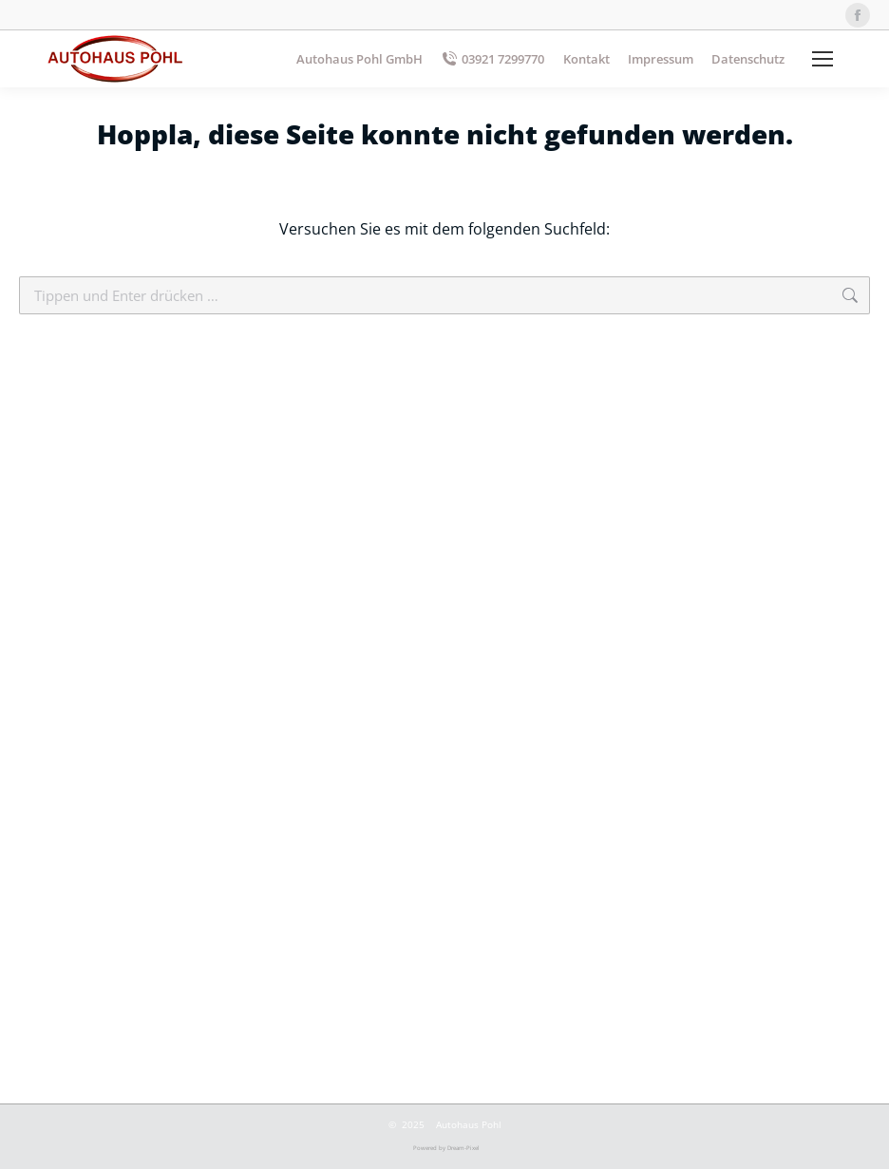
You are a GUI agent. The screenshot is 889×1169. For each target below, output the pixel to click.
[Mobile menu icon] (823, 59)
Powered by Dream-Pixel (446, 1148)
